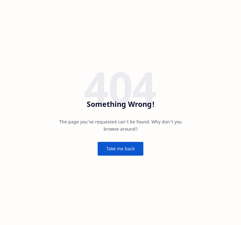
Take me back (120, 149)
